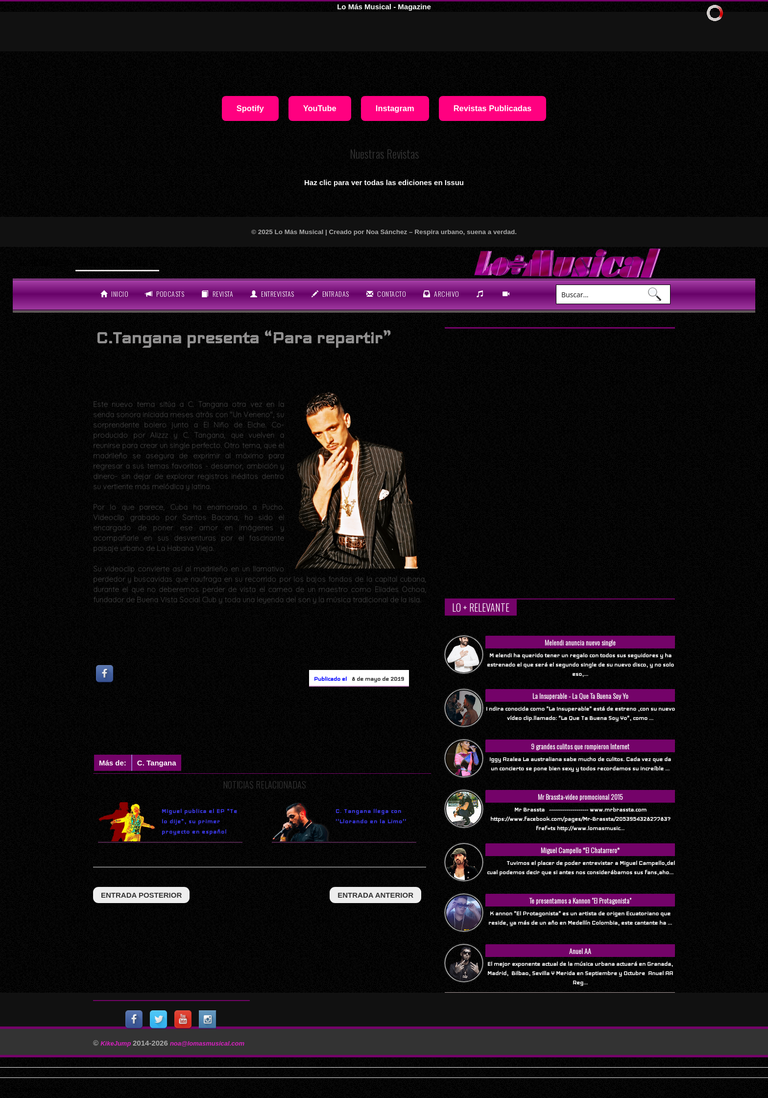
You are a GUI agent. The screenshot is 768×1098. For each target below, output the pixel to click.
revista (217, 293)
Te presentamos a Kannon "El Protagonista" (580, 900)
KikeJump (116, 1043)
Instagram (395, 108)
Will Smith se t (109, 261)
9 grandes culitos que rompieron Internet (580, 746)
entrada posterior (141, 895)
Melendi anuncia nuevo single (580, 642)
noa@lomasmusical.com (207, 1043)
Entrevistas (272, 293)
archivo (441, 293)
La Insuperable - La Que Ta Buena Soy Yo (580, 696)
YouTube (319, 108)
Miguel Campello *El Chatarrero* (580, 850)
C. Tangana (156, 763)
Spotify (250, 108)
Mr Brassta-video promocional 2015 (580, 796)
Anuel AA (580, 951)
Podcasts (164, 293)
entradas (330, 293)
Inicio (114, 293)
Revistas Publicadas (493, 108)
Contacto (386, 293)
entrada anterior (375, 895)
